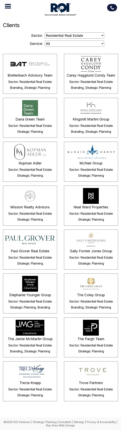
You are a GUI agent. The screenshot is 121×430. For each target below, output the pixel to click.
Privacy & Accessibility (101, 422)
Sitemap (79, 422)
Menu (8, 6)
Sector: (37, 35)
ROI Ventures (61, 10)
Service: (36, 44)
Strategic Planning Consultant (52, 422)
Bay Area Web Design (60, 425)
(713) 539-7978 (112, 7)
